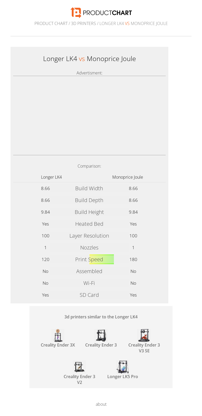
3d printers (83, 23)
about (101, 404)
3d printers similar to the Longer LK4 (101, 317)
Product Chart (51, 23)
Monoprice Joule (127, 177)
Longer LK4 (51, 177)
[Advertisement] (89, 115)
